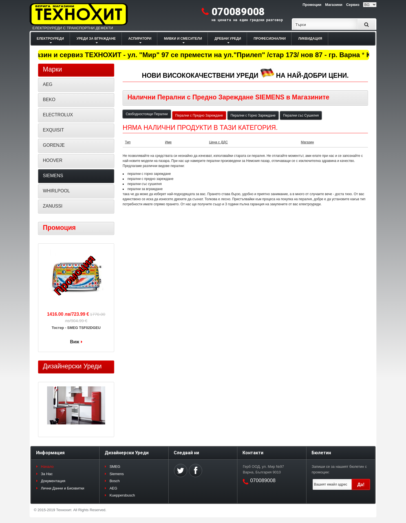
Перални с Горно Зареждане (253, 115)
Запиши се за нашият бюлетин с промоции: (339, 469)
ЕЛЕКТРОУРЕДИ (50, 39)
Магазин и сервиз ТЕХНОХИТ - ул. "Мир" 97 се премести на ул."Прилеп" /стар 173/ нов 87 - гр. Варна (193, 55)
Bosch (114, 481)
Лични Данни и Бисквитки (62, 488)
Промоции (312, 5)
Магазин (307, 142)
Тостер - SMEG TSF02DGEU (76, 328)
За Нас (47, 474)
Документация (53, 481)
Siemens (116, 474)
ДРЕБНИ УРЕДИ (228, 39)
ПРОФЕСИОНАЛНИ (269, 39)
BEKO (49, 99)
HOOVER (52, 160)
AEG (47, 84)
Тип (128, 142)
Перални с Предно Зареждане (199, 115)
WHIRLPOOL (56, 190)
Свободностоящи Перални (147, 114)
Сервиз (352, 5)
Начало (47, 466)
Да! (361, 484)
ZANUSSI (52, 206)
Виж (74, 341)
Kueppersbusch (122, 495)
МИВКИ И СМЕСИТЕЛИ (183, 39)
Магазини (333, 5)
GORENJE (54, 145)
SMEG (114, 466)
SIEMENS (53, 175)
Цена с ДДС (218, 142)
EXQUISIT (53, 130)
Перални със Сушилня (301, 115)
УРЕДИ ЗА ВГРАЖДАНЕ (96, 39)
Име (168, 142)
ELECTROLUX (58, 114)
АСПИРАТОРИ (139, 39)
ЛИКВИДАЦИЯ (310, 39)
